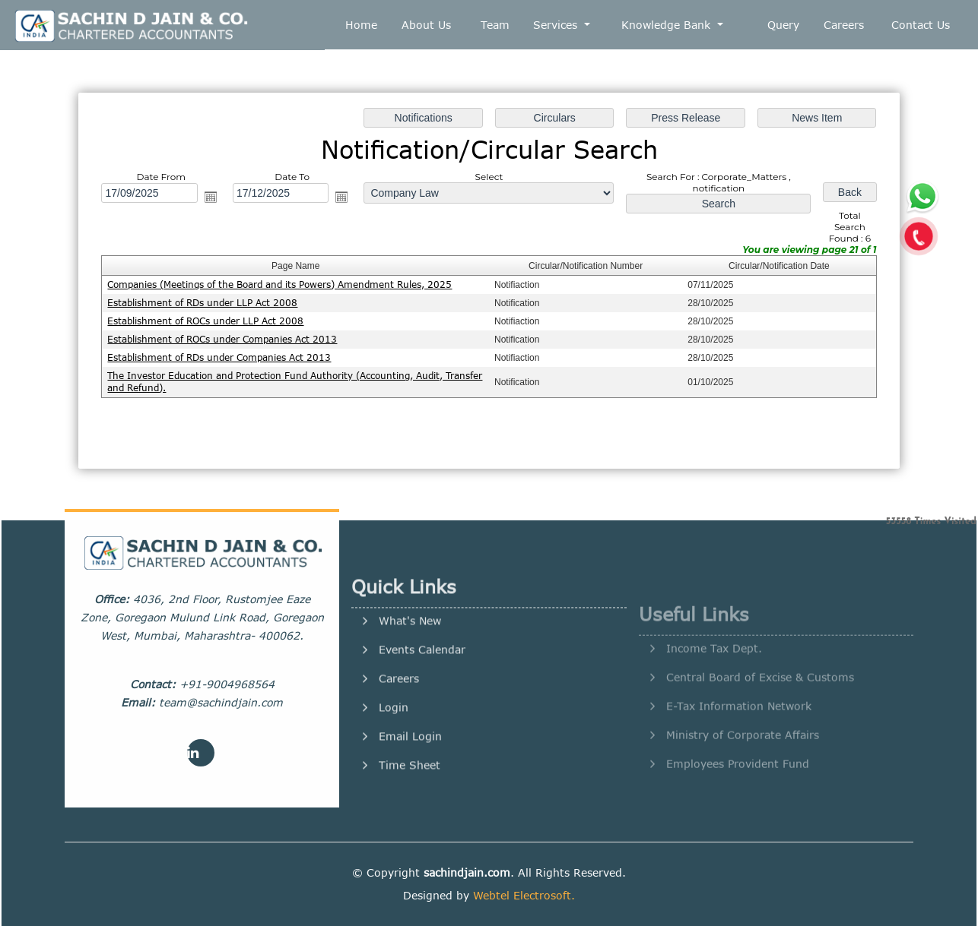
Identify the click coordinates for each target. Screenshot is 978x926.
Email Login (410, 787)
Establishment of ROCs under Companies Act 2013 (222, 339)
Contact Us (920, 24)
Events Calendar (422, 701)
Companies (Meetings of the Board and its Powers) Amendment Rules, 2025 (279, 284)
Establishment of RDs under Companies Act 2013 (219, 357)
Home (361, 24)
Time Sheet (409, 816)
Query (783, 24)
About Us (426, 24)
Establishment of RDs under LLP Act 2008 (202, 302)
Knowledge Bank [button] (667, 24)
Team (495, 24)
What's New (410, 672)
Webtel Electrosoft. (524, 895)
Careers (844, 24)
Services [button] (557, 24)
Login (393, 759)
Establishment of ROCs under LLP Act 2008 (205, 321)
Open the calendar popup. (210, 196)
